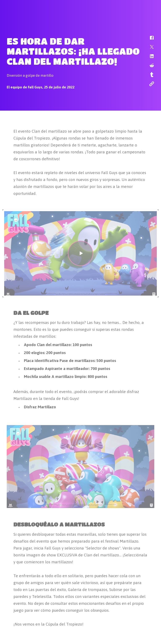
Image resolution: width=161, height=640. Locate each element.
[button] (149, 39)
